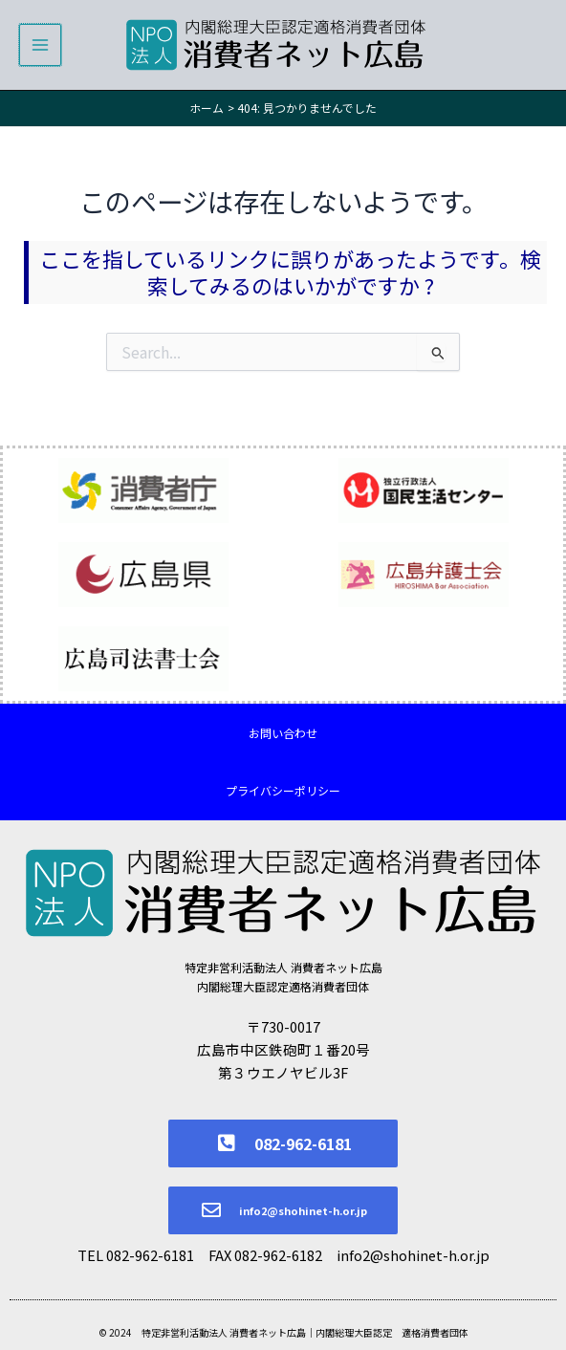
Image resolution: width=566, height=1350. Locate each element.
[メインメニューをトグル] (40, 45)
